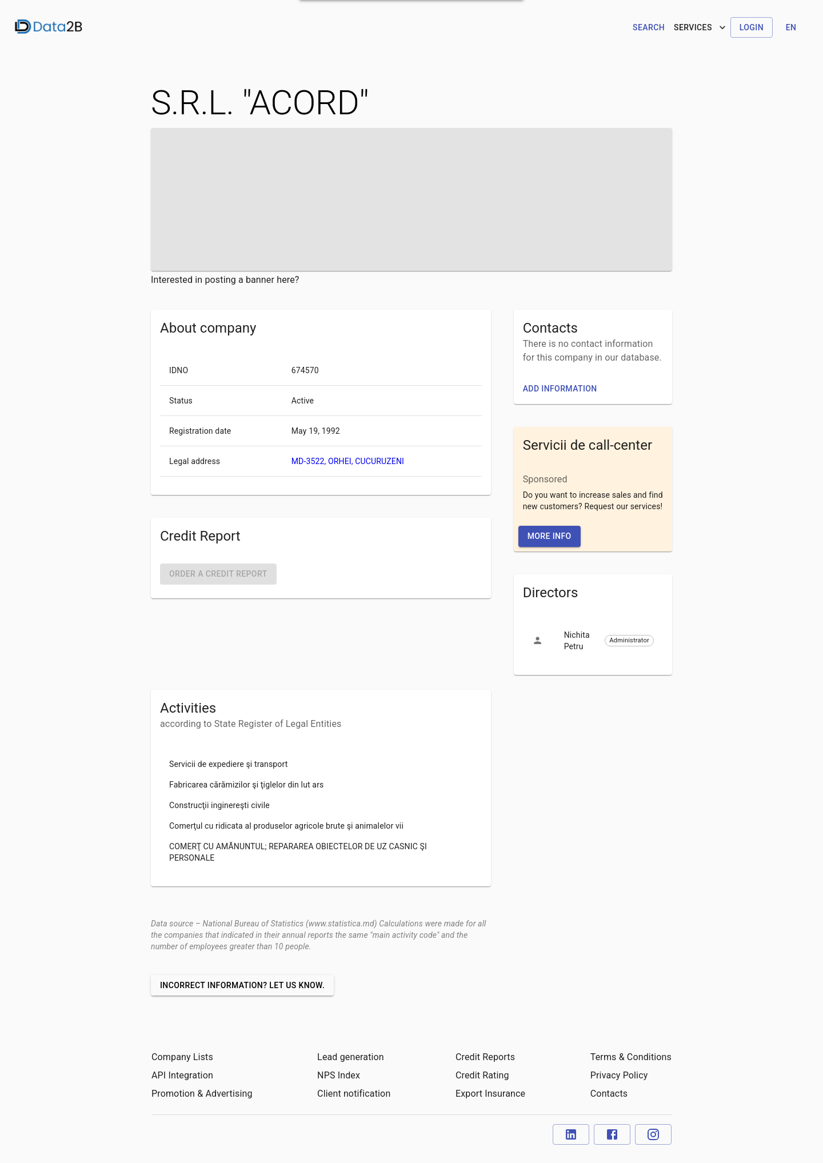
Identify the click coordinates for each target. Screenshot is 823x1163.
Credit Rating (482, 1075)
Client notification (353, 1093)
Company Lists (182, 1057)
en (791, 27)
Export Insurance (490, 1093)
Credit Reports (485, 1057)
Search (649, 27)
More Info (550, 536)
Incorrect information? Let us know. (242, 985)
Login (752, 27)
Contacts (609, 1093)
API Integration (182, 1075)
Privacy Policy (619, 1075)
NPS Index (338, 1075)
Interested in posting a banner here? (225, 279)
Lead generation (350, 1057)
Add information (560, 388)
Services (701, 27)
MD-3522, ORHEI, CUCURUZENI (347, 461)
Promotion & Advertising (202, 1093)
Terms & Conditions (631, 1057)
